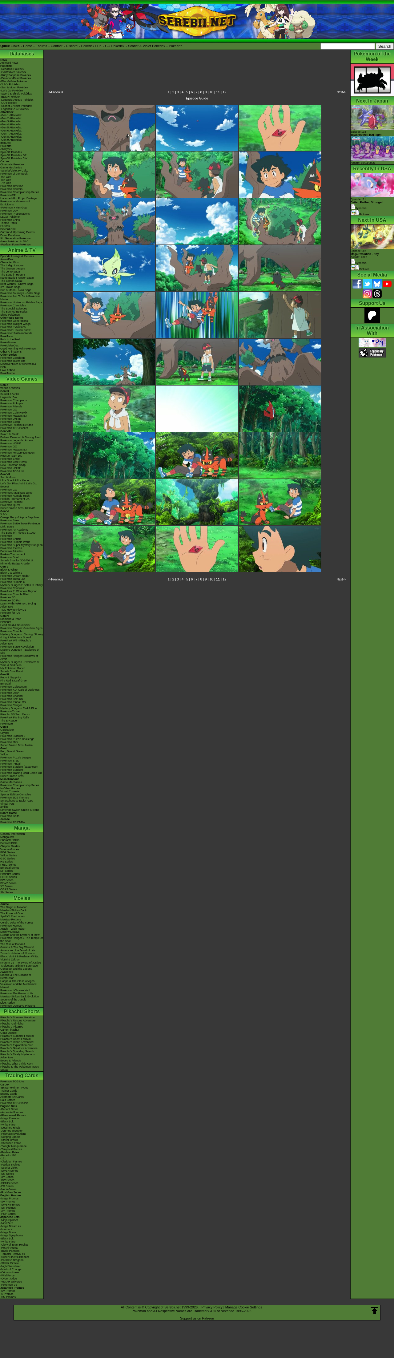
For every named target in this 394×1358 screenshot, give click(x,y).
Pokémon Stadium (11, 769)
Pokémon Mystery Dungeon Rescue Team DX (17, 454)
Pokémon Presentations (15, 213)
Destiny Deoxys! (10, 931)
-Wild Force (7, 1275)
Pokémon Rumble (11, 631)
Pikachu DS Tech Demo (15, 714)
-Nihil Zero (6, 1223)
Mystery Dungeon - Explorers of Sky (19, 651)
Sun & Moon (8, 477)
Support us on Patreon (197, 1318)
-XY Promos (7, 1210)
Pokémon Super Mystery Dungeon (21, 545)
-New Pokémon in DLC (14, 241)
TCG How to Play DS (13, 609)
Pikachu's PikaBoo (11, 1026)
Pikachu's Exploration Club (16, 1045)
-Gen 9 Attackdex (11, 139)
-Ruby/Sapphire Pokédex (15, 75)
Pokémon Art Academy (14, 529)
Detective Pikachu (11, 501)
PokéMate (6, 723)
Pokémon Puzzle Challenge (17, 739)
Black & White (9, 569)
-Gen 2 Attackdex (11, 118)
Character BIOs (9, 840)
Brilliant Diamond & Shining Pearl (20, 437)
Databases (22, 53)
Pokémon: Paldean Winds (16, 333)
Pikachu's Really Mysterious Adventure (17, 1056)
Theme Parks (8, 222)
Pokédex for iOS (10, 612)
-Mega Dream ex (10, 1226)
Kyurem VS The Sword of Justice (20, 962)
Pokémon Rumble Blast (14, 594)
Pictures (360, 214)
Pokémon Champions (13, 400)
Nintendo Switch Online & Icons (19, 809)
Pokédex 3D (7, 597)
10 (211, 92)
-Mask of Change (11, 1269)
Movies (22, 898)
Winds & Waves (10, 388)
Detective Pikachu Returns (16, 424)
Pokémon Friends (11, 406)
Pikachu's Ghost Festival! (15, 1039)
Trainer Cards (8, 1090)
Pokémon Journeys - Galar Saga (20, 293)
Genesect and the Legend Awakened (16, 970)
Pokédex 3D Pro (10, 600)
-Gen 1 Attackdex (11, 115)
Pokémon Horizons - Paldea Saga (21, 302)
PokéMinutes (8, 342)
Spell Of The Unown (12, 916)
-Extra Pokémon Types (14, 1087)
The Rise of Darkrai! (12, 944)
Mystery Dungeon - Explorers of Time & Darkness (19, 664)
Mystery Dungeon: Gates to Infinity (21, 585)
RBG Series (7, 852)
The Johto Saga (10, 271)
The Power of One (11, 913)
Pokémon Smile (10, 458)
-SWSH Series (9, 1170)
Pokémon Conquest (12, 588)
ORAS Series (8, 889)
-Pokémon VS (9, 1284)
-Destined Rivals (10, 1127)
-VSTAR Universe (11, 1281)
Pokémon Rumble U (12, 582)
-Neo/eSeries (8, 1189)
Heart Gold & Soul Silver (15, 625)
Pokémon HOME (10, 443)
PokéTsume (7, 373)
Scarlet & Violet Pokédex (146, 46)
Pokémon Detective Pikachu (17, 1005)
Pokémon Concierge (13, 357)
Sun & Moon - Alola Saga (15, 290)
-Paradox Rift (8, 1155)
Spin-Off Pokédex (11, 152)
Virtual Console (9, 791)
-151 (3, 1158)
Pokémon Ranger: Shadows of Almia (19, 657)
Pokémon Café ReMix (13, 412)
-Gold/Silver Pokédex (13, 72)
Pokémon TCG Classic (14, 1103)
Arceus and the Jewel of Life (17, 950)
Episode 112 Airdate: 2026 (365, 254)
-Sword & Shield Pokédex (16, 93)
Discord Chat (8, 229)
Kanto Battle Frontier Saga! (17, 277)
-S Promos (7, 1293)
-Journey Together (11, 1130)
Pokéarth (175, 46)
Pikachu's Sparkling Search (17, 1051)
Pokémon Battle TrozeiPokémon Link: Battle (20, 525)
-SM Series (7, 1173)
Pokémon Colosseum (13, 686)
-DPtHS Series (9, 1183)
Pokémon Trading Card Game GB (21, 772)
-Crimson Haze (9, 1272)
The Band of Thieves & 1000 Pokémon (17, 534)
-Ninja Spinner (9, 1220)
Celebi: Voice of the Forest (16, 922)
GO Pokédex (114, 46)
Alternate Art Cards (12, 1096)
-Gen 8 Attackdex (11, 136)
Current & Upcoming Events (17, 232)
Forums (41, 46)
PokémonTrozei (10, 711)
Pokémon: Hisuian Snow (15, 330)
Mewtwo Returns (10, 919)
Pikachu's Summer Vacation (17, 1017)
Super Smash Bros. (12, 776)
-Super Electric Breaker (14, 1257)
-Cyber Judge (8, 1278)
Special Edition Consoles (15, 794)
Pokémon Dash (9, 692)
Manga (22, 828)
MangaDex (7, 837)
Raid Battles (7, 1099)
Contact (56, 46)
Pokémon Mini (9, 742)
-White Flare (7, 1124)
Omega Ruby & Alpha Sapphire (19, 517)
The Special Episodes (13, 308)
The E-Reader (9, 720)
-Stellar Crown (9, 1140)
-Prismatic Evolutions (13, 1133)
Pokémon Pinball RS (13, 702)
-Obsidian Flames (11, 1161)
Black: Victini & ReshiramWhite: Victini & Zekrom (19, 958)
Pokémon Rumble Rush (15, 495)
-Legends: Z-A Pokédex (14, 109)
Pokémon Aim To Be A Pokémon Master (20, 298)
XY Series (6, 886)
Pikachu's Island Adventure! (17, 1042)
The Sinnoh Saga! (11, 280)
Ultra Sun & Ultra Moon (14, 480)
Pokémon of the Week (13, 173)
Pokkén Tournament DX (15, 498)
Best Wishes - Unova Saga (17, 283)
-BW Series (7, 1180)
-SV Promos (7, 1201)
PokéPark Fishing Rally (14, 717)
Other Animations (11, 351)
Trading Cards (21, 1075)
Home (27, 46)
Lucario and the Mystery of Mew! (20, 934)
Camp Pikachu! (9, 1029)
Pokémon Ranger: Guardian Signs (21, 628)
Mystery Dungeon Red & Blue (18, 708)
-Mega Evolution (10, 1118)
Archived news (9, 62)
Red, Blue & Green (12, 751)
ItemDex (5, 142)
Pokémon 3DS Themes (14, 797)
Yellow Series (8, 855)
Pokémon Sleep (10, 421)
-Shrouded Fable (10, 1143)
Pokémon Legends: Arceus (17, 440)
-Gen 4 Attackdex (11, 124)
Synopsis (359, 263)
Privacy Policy (211, 1307)
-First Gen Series (10, 1192)
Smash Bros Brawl (11, 671)
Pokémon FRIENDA (12, 822)
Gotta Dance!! (9, 1032)
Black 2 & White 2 (11, 572)
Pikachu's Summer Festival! (17, 1035)
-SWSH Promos (10, 1204)
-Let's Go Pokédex (11, 90)
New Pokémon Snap (13, 465)
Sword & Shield (9, 434)
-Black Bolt (7, 1121)
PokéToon (6, 336)
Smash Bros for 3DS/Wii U (16, 560)
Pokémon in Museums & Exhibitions (15, 203)
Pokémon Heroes (11, 925)
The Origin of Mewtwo (13, 907)
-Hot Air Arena (9, 1247)
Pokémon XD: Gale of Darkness (20, 689)
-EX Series (7, 1186)
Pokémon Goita (9, 816)
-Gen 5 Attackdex (11, 127)
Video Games (21, 379)
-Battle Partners (10, 1250)
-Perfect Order (9, 1109)
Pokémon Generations (14, 320)
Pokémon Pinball (10, 763)
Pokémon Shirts (10, 219)
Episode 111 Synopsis (367, 204)
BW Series (7, 880)
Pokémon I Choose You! (15, 990)
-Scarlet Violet (9, 1167)
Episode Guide (197, 98)
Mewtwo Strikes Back (13, 910)
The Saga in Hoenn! (12, 274)
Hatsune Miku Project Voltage (18, 198)
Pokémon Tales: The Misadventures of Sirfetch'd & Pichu (18, 364)
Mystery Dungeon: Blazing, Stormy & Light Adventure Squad (21, 636)
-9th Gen (5, 176)
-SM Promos (8, 1207)
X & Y (3, 514)
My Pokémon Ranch (12, 668)
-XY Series (7, 1176)
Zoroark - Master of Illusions (17, 953)
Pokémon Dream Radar (15, 575)
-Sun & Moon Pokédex (14, 87)
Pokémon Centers (11, 189)
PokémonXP (8, 195)
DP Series (6, 870)
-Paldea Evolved (10, 1164)
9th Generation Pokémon (15, 238)
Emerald (5, 683)
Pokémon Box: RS (11, 699)
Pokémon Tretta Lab (12, 578)
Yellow (4, 754)
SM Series (6, 892)
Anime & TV (22, 250)
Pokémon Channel (11, 695)
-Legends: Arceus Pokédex (17, 99)
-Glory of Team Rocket (14, 1244)
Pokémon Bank (9, 520)
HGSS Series (8, 877)
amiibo (4, 806)
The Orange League (12, 268)
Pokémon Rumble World (15, 542)
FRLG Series (8, 864)
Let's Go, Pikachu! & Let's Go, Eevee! (18, 485)
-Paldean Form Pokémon (15, 244)
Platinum (5, 622)
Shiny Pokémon (10, 314)
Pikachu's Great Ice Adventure (19, 1048)
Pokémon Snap (9, 760)
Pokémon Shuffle (10, 538)
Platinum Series (10, 873)
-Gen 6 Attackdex (11, 130)
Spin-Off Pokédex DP (13, 155)
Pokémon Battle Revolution (17, 646)
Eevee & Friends (10, 1060)
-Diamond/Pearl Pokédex (15, 78)
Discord (72, 46)
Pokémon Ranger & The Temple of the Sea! (21, 939)
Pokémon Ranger (11, 705)
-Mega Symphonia (11, 1235)
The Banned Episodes (14, 311)
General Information (12, 833)
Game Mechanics (11, 167)
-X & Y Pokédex (10, 84)
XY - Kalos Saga (10, 287)
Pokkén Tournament (12, 554)
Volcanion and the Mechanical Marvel (18, 986)
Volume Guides (9, 849)
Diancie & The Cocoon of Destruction (15, 976)
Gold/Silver (7, 729)
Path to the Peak (10, 339)
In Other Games (10, 788)
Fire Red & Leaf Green (14, 680)
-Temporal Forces (11, 1149)
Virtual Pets (7, 803)
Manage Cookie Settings (243, 1307)
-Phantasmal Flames (13, 1115)
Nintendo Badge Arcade (15, 563)
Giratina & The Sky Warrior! (17, 947)
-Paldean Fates (9, 1152)
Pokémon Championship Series (19, 192)
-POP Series (8, 1213)
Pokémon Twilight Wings (15, 323)
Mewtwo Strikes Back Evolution (19, 996)
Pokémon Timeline (11, 186)
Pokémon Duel (9, 557)
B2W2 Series (8, 883)
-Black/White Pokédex (13, 81)
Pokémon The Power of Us (16, 993)
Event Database (10, 235)
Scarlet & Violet (9, 394)
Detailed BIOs (9, 843)
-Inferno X (6, 1229)
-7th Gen (5, 182)
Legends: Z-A (8, 397)
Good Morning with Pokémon (18, 348)
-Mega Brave (8, 1232)
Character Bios (9, 262)
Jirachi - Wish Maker (13, 928)
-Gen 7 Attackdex (11, 133)
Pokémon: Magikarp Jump (16, 492)
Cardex (4, 161)
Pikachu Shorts (22, 1011)
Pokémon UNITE (10, 418)
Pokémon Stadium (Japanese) (19, 766)
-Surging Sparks (10, 1136)
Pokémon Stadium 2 (12, 736)
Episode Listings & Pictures (17, 256)
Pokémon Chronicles (13, 305)
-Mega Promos (9, 1198)
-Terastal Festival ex (12, 1253)
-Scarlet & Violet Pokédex (16, 105)
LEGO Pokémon (10, 216)
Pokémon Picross (11, 548)
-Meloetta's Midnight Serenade (19, 965)
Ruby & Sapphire (10, 677)
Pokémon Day (9, 210)
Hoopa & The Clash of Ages (17, 981)
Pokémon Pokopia (11, 403)
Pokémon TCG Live (12, 471)
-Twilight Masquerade (13, 1146)
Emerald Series (9, 867)
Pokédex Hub (91, 46)
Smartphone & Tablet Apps (16, 800)
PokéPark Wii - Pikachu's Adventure (15, 642)
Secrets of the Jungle (13, 999)
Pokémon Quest (10, 505)
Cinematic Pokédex (12, 164)
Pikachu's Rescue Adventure (17, 1020)
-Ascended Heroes (11, 1112)
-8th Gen (5, 179)
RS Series (6, 861)
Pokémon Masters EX (13, 415)
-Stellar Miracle (9, 1263)
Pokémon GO (8, 409)
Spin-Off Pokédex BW (13, 158)
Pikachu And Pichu (11, 1023)
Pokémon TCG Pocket (14, 428)
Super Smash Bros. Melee (16, 745)
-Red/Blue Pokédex (12, 69)
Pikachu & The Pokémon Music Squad (19, 1068)
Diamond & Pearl (10, 618)
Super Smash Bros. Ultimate (17, 508)
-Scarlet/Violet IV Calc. (14, 170)
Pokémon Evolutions (13, 327)
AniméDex (6, 259)
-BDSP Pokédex (10, 96)
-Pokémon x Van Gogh (14, 207)
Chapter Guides (10, 846)
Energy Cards (8, 1093)
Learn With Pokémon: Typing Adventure (18, 605)
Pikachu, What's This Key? (16, 1063)
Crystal (4, 732)
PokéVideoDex (9, 345)
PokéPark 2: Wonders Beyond (18, 591)
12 (224, 92)
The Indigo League (11, 265)
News (3, 59)
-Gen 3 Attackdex (11, 121)
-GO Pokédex (8, 102)
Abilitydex (6, 149)
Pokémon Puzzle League (15, 757)
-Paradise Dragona (12, 1260)
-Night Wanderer (10, 1266)
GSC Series (7, 858)
